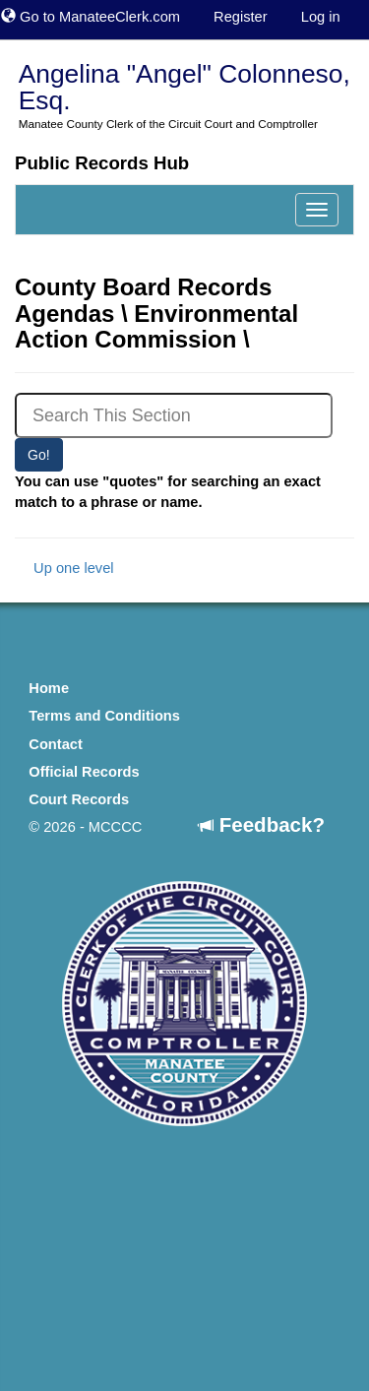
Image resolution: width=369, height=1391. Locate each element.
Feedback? (262, 824)
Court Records (79, 799)
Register (241, 17)
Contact (56, 744)
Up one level (64, 568)
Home (49, 688)
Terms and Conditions (104, 716)
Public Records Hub (102, 163)
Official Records (84, 772)
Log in (320, 17)
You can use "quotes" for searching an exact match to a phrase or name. (168, 492)
